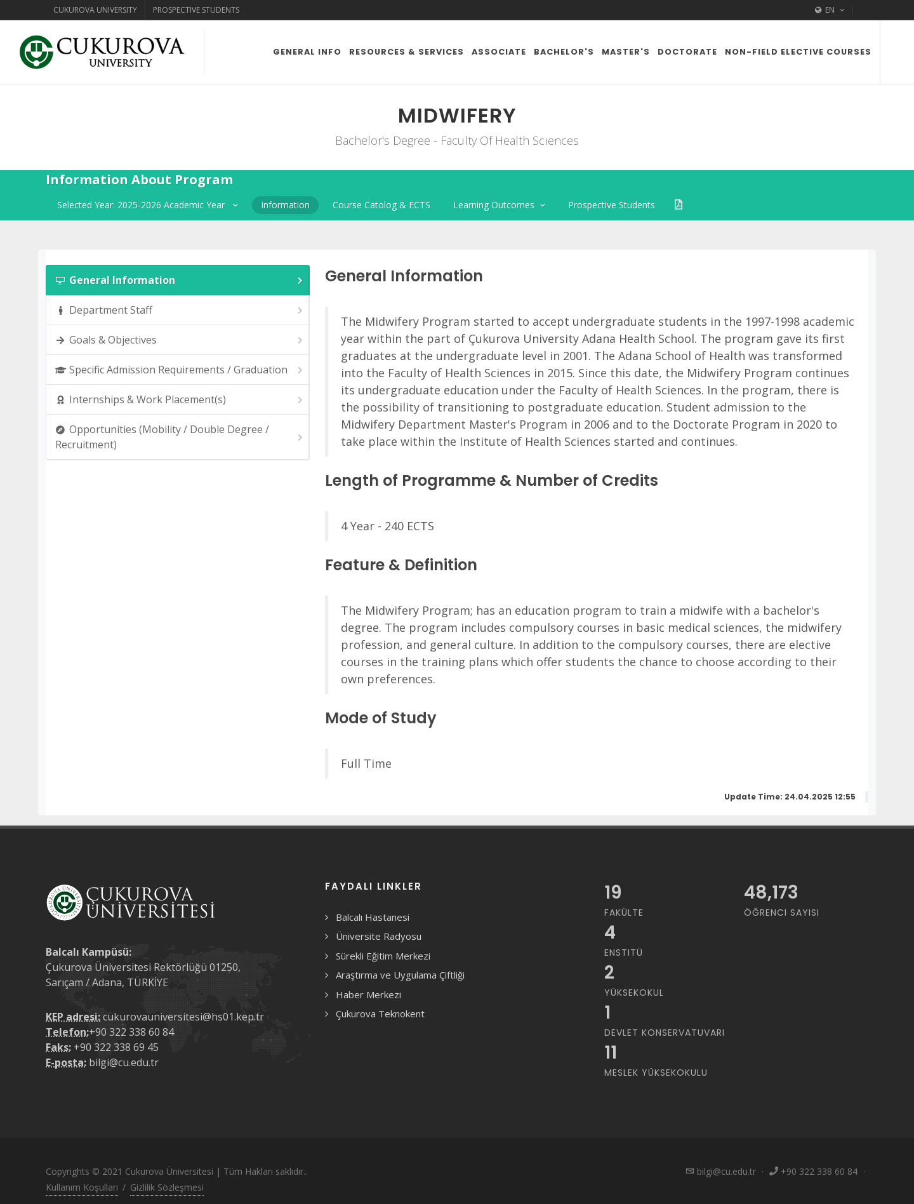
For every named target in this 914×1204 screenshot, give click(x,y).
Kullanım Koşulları (82, 1187)
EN (830, 10)
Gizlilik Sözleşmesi (167, 1187)
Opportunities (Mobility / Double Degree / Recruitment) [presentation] (180, 437)
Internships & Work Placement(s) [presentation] (180, 399)
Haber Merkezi (368, 994)
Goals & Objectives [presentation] (180, 340)
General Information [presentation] (180, 280)
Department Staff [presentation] (180, 310)
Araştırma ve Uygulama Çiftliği (400, 974)
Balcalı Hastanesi (372, 917)
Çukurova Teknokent (380, 1013)
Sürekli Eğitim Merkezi (383, 955)
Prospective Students (196, 9)
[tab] (178, 280)
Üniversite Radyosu (378, 936)
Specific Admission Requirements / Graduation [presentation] (180, 370)
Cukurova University (95, 9)
